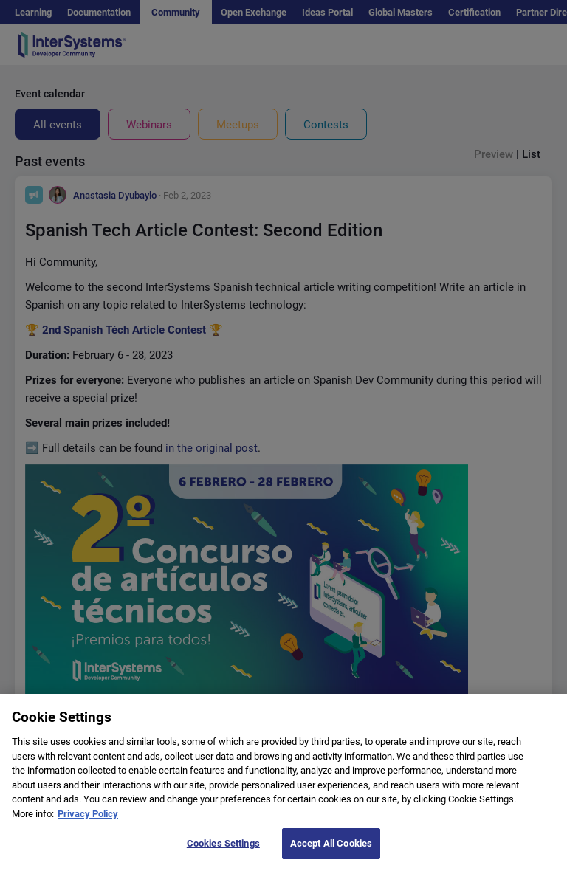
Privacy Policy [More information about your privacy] (88, 830)
